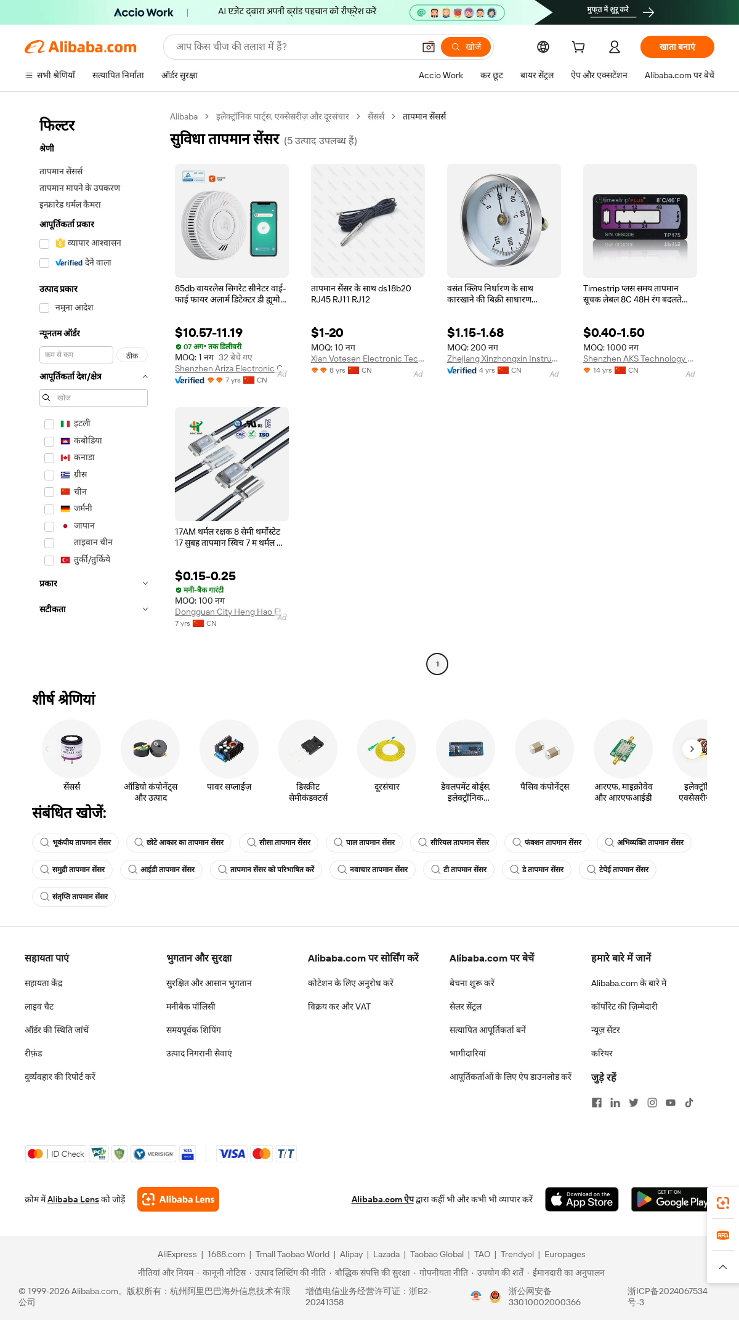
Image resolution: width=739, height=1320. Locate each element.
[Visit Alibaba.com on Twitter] (633, 1102)
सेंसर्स (376, 116)
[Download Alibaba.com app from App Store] (582, 1199)
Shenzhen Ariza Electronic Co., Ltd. (232, 368)
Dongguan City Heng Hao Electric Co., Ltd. (232, 612)
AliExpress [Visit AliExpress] (177, 1254)
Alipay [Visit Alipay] (351, 1254)
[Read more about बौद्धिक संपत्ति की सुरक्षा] (369, 1272)
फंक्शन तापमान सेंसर (546, 843)
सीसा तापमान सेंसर (278, 843)
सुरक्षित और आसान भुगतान (209, 983)
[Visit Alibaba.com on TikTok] (689, 1102)
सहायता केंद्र (43, 983)
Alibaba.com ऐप (383, 1199)
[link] (723, 1203)
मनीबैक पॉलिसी (191, 1006)
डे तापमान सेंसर (536, 870)
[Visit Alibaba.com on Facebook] (596, 1102)
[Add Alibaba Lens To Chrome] (178, 1199)
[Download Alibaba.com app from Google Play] (672, 1199)
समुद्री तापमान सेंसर (72, 870)
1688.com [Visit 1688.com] (226, 1254)
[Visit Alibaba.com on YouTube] (670, 1102)
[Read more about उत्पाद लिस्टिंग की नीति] (287, 1272)
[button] (428, 46)
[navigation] (93, 391)
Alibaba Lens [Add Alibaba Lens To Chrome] (73, 1199)
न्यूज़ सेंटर (605, 1030)
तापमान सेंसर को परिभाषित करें (266, 870)
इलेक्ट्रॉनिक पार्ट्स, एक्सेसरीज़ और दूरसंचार (282, 116)
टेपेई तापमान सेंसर (617, 870)
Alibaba (184, 116)
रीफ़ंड (33, 1053)
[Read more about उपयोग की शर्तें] (497, 1272)
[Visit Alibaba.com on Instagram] (652, 1102)
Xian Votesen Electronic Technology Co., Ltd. (368, 358)
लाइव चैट (39, 1006)
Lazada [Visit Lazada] (386, 1254)
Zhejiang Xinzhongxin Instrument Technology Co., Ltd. (504, 358)
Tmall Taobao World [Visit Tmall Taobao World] (292, 1254)
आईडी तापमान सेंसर (161, 870)
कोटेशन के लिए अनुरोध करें (351, 983)
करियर (602, 1053)
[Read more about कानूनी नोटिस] (221, 1272)
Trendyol (517, 1254)
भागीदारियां (468, 1053)
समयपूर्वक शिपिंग (193, 1030)
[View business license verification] (476, 1296)
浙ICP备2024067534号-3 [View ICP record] (668, 1296)
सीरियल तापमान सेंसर (453, 843)
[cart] (580, 49)
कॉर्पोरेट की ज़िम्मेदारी (624, 1006)
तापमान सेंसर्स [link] (424, 116)
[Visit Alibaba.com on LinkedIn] (615, 1102)
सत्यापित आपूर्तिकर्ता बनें (488, 1030)
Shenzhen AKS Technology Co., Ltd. (640, 358)
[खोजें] (466, 47)
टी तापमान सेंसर (459, 870)
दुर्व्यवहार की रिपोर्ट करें (60, 1077)
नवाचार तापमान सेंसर (372, 870)
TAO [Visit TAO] (482, 1254)
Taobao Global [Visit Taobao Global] (437, 1254)
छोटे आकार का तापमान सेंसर (179, 843)
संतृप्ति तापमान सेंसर (74, 897)
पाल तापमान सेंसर (364, 843)
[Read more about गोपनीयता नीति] (441, 1272)
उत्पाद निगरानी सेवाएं (199, 1053)
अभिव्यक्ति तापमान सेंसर (644, 843)
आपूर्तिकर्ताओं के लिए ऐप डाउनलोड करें (510, 1077)
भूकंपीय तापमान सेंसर (75, 843)
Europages (565, 1254)
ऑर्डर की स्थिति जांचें (57, 1030)
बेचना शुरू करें (472, 983)
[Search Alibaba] (293, 47)
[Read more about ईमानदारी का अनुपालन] (566, 1272)
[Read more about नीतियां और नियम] (163, 1272)
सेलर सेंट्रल (466, 1006)
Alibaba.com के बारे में (628, 983)
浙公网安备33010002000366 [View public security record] (545, 1296)
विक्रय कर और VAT (339, 1006)
